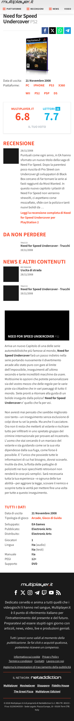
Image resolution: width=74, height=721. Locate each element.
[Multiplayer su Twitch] (44, 592)
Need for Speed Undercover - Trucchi (45, 246)
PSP (46, 93)
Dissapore (43, 685)
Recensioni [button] (35, 8)
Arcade (36, 518)
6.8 (22, 116)
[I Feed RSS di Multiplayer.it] (58, 592)
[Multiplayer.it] (18, 2)
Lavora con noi (55, 661)
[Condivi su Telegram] (67, 30)
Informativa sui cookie (27, 656)
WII (28, 93)
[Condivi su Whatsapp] (60, 30)
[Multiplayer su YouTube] (51, 592)
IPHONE (39, 85)
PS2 (37, 93)
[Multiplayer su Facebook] (15, 592)
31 (57, 109)
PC (27, 85)
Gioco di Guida (52, 518)
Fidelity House (60, 685)
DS (55, 93)
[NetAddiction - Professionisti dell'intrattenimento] (46, 677)
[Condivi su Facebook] (45, 30)
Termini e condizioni (20, 661)
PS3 (51, 85)
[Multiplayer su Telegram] (37, 592)
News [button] (54, 8)
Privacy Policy (50, 656)
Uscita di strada (31, 270)
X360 (61, 85)
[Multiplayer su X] (23, 592)
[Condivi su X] (52, 30)
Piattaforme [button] (12, 8)
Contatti (39, 661)
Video (67, 8)
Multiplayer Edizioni (48, 691)
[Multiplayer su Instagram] (30, 592)
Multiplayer (11, 685)
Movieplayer (27, 685)
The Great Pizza (23, 691)
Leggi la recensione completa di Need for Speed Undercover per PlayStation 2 (46, 217)
